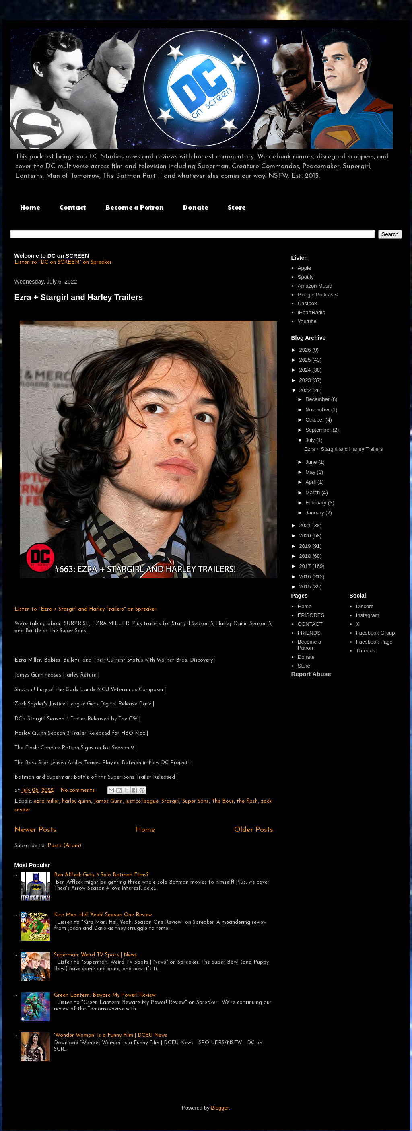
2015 (306, 587)
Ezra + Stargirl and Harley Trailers (78, 297)
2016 (306, 577)
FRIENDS (309, 633)
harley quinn (76, 801)
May (311, 472)
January (315, 513)
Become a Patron (134, 207)
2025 (306, 360)
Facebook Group (375, 633)
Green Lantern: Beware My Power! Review (105, 995)
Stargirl (170, 801)
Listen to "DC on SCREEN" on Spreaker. (63, 262)
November (318, 410)
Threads (365, 651)
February (316, 503)
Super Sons (195, 801)
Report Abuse (311, 673)
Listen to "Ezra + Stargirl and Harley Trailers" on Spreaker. (85, 609)
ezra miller (46, 801)
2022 (306, 390)
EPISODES (311, 615)
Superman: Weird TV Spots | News (95, 955)
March (313, 492)
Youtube (307, 321)
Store (237, 207)
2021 (306, 525)
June (311, 462)
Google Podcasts (318, 295)
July (310, 440)
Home (30, 207)
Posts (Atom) (64, 845)
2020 (306, 536)
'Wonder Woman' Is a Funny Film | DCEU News (110, 1035)
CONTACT (310, 624)
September (318, 430)
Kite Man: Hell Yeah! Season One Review (103, 914)
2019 (306, 546)
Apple (304, 268)
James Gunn (108, 801)
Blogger (220, 1108)
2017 (306, 566)
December (318, 399)
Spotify (306, 277)
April (311, 482)
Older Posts (253, 830)
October (315, 420)
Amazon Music (315, 286)
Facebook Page (374, 642)
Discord (365, 606)
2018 (306, 556)
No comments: (78, 790)
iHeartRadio (311, 312)
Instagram (367, 615)
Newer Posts (35, 830)
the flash (247, 801)
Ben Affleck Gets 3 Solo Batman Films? (101, 875)
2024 (306, 370)
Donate (195, 207)
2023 (306, 380)
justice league (142, 801)
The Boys (223, 801)
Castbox (307, 303)
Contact (73, 207)
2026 (306, 350)
